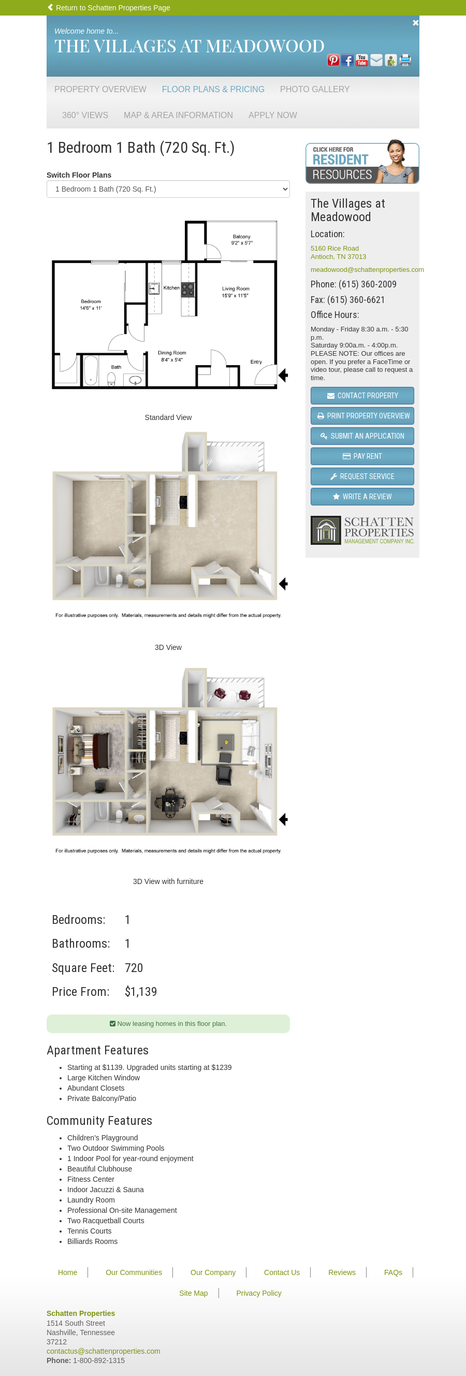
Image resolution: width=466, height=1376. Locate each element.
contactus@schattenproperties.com (104, 1351)
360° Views (85, 115)
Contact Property (362, 396)
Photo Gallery (315, 89)
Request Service (362, 476)
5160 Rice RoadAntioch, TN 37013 (338, 252)
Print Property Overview (363, 416)
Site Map (193, 1293)
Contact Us (282, 1272)
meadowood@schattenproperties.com (367, 269)
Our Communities (134, 1272)
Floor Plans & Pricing (213, 89)
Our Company (213, 1272)
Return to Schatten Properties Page (108, 8)
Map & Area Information (178, 115)
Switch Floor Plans (79, 175)
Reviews (342, 1272)
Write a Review (362, 497)
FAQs (393, 1272)
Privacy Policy (259, 1293)
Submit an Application (362, 436)
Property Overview (100, 89)
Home (67, 1272)
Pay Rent (362, 456)
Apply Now (273, 115)
